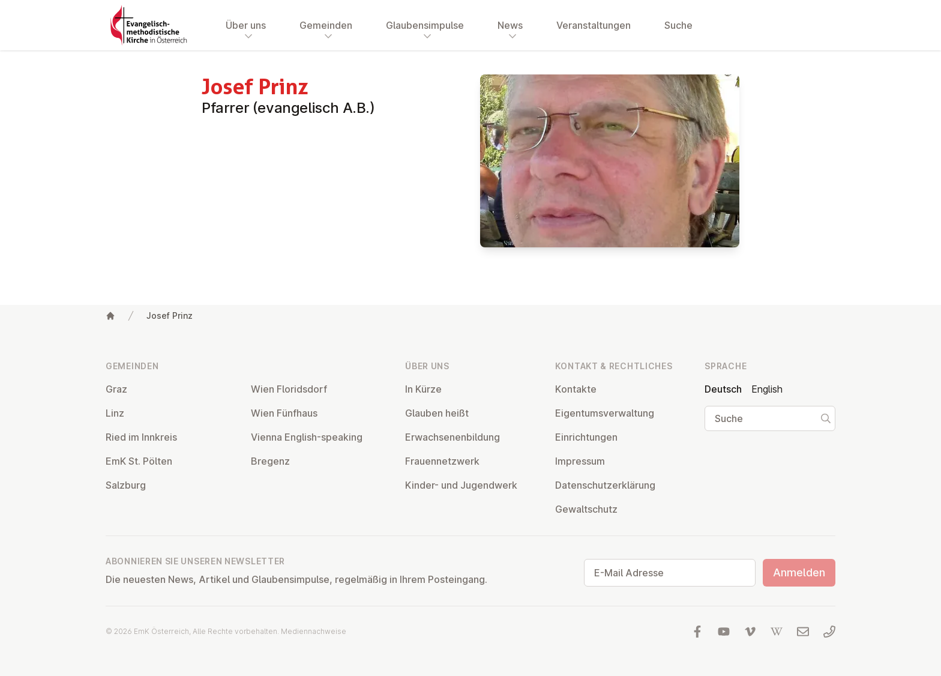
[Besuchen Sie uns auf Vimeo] (750, 632)
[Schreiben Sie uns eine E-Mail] (803, 632)
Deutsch (723, 389)
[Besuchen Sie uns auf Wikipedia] (777, 632)
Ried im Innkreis (141, 437)
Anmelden (799, 572)
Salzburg (126, 485)
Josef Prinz (169, 315)
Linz (115, 413)
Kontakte (576, 389)
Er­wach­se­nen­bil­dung (452, 437)
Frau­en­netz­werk (442, 461)
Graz (116, 389)
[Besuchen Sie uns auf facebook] (697, 632)
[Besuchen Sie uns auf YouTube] (724, 632)
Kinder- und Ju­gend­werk (461, 485)
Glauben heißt (437, 413)
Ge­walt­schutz (586, 509)
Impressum (580, 461)
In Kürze (423, 389)
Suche (678, 25)
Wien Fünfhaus (284, 413)
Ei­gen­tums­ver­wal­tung (604, 413)
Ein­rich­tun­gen (586, 437)
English (767, 389)
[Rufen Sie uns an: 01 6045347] (829, 632)
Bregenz (270, 461)
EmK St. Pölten (139, 461)
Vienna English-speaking (306, 437)
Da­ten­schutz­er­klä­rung (605, 485)
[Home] (110, 316)
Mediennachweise (313, 631)
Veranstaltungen (593, 25)
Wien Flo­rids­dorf (289, 389)
